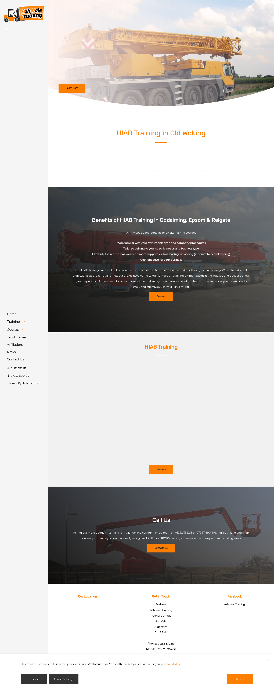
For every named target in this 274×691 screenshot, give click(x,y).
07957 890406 (166, 649)
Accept (240, 679)
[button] (7, 28)
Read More (174, 664)
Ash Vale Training (234, 604)
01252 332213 (166, 643)
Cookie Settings (63, 679)
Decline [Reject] (34, 679)
